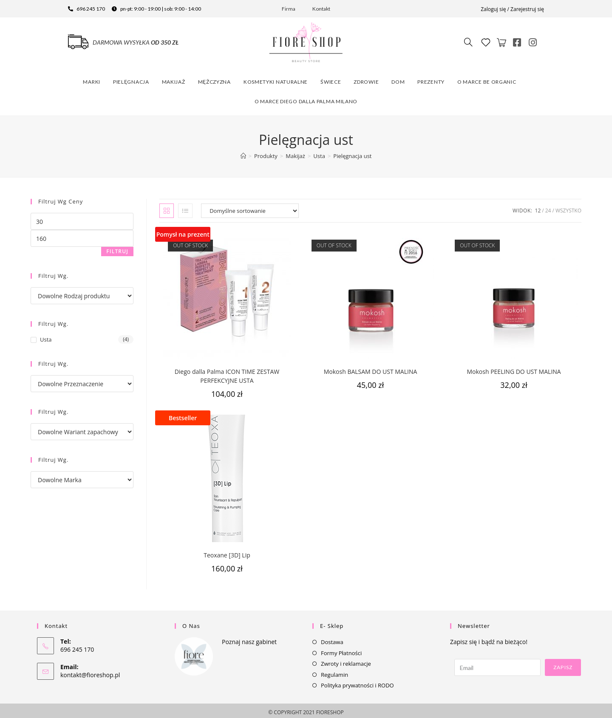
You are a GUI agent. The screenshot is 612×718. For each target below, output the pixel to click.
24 (548, 207)
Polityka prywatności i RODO (357, 682)
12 (538, 207)
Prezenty (431, 78)
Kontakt (321, 9)
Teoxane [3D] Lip (227, 552)
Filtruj (117, 248)
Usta (46, 336)
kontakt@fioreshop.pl (90, 671)
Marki (91, 78)
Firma (288, 9)
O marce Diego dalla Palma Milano (306, 98)
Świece (330, 78)
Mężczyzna (214, 78)
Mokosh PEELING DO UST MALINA (514, 368)
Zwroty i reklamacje (346, 660)
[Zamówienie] (250, 207)
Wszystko (568, 207)
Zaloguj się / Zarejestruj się (512, 9)
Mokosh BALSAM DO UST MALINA (370, 368)
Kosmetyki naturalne (276, 78)
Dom (398, 78)
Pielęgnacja (131, 78)
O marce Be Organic (486, 78)
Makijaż (173, 78)
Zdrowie (366, 78)
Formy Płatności (341, 649)
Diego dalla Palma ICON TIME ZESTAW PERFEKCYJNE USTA (227, 372)
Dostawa (332, 638)
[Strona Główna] (243, 152)
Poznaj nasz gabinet (249, 638)
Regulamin (334, 671)
